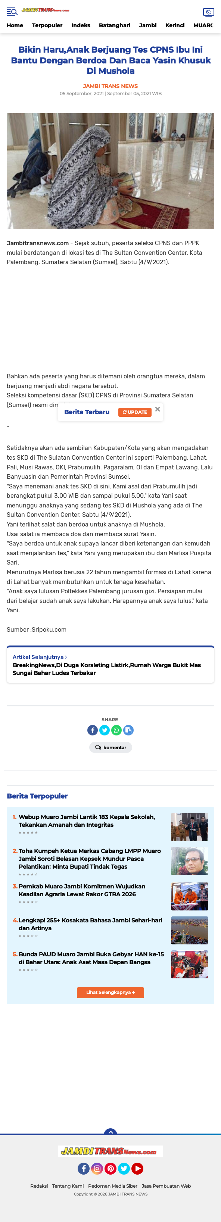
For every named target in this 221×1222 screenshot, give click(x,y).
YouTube (142, 1172)
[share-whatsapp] (116, 730)
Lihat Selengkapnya (110, 992)
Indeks (80, 25)
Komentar (110, 747)
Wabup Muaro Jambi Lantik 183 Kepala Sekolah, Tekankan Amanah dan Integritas (87, 820)
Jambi (147, 25)
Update (135, 412)
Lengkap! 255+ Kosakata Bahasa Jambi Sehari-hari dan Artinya (90, 924)
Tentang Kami (68, 1186)
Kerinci (174, 25)
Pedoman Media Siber (112, 1186)
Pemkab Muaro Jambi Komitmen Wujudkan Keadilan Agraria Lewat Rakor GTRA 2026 (82, 890)
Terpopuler (47, 25)
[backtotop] (110, 1135)
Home (15, 25)
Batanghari (114, 25)
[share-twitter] (104, 730)
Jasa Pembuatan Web (166, 1186)
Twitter (127, 1172)
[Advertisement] (110, 319)
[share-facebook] (92, 730)
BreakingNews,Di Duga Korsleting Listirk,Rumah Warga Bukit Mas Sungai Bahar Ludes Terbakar (107, 669)
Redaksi (39, 1186)
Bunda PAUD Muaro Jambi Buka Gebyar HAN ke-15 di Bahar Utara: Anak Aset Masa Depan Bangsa (91, 958)
